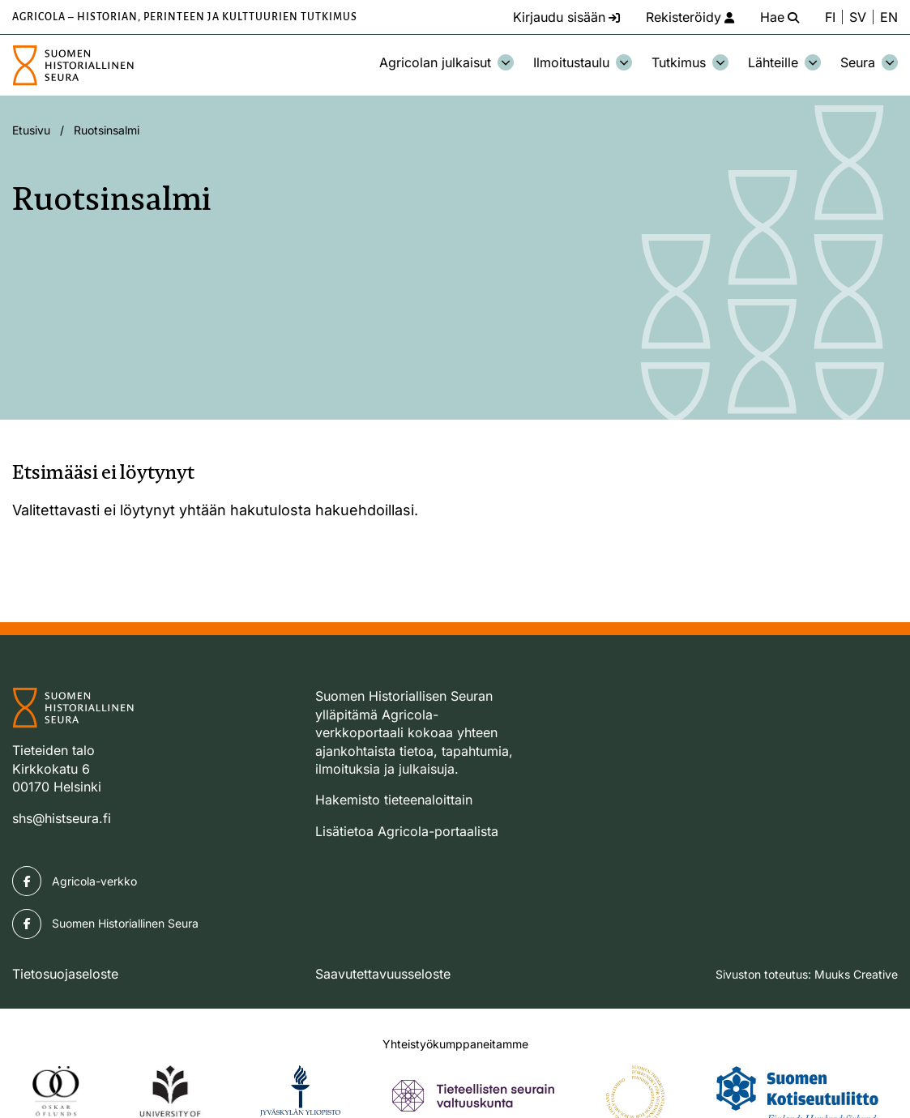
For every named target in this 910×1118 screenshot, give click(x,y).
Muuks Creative (856, 974)
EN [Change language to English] (889, 17)
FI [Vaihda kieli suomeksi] (830, 17)
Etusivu (31, 130)
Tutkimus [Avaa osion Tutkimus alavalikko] (690, 62)
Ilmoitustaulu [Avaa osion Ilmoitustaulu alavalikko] (582, 62)
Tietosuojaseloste (65, 974)
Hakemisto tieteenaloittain (393, 800)
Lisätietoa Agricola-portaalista (406, 831)
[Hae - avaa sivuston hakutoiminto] (779, 17)
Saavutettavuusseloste (383, 974)
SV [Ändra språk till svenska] (857, 17)
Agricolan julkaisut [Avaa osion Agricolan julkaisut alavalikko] (446, 62)
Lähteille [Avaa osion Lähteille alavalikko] (784, 62)
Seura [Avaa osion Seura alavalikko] (869, 62)
